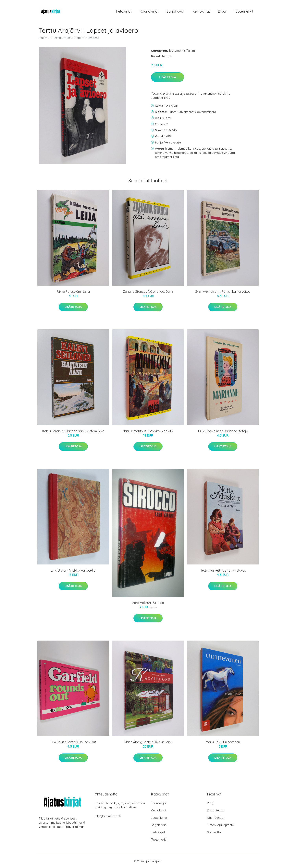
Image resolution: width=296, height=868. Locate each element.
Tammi (190, 50)
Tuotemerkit (243, 11)
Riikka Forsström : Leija (73, 291)
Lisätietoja (167, 77)
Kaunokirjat (149, 11)
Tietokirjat (123, 11)
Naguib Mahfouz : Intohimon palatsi (148, 431)
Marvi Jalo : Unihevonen (223, 742)
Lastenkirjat (159, 818)
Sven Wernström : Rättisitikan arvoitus (222, 291)
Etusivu (43, 38)
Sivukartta (214, 832)
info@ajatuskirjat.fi (108, 816)
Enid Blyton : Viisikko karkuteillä (73, 570)
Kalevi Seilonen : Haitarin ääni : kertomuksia (73, 431)
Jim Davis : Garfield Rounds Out (73, 742)
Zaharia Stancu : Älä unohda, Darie (148, 291)
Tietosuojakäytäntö (220, 825)
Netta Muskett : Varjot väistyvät (223, 570)
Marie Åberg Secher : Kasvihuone (148, 742)
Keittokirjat (201, 11)
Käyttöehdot (215, 818)
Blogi (222, 11)
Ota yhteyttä (215, 810)
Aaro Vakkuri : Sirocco (148, 603)
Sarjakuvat (175, 11)
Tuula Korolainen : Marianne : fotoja (223, 431)
